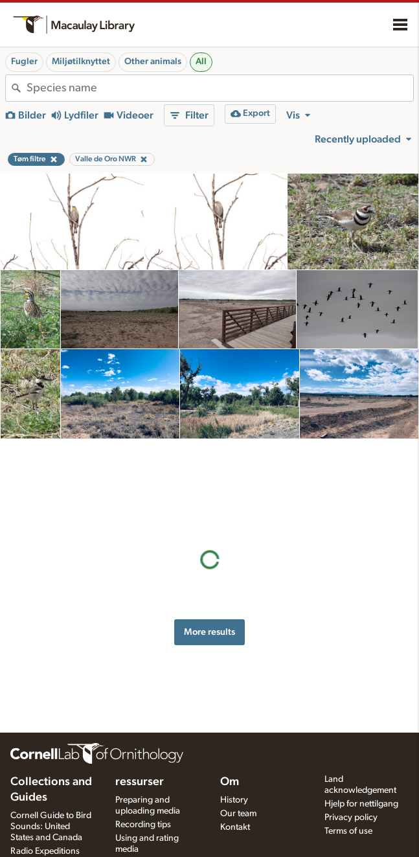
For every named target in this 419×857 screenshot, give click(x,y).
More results (209, 542)
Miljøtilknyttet (81, 61)
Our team (238, 813)
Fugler (24, 61)
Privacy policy (351, 817)
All (201, 61)
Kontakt (235, 827)
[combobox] (220, 88)
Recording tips (143, 824)
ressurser (139, 782)
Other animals (152, 61)
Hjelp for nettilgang (361, 803)
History (234, 800)
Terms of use (348, 831)
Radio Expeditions (45, 851)
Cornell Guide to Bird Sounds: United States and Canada (50, 826)
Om (229, 782)
